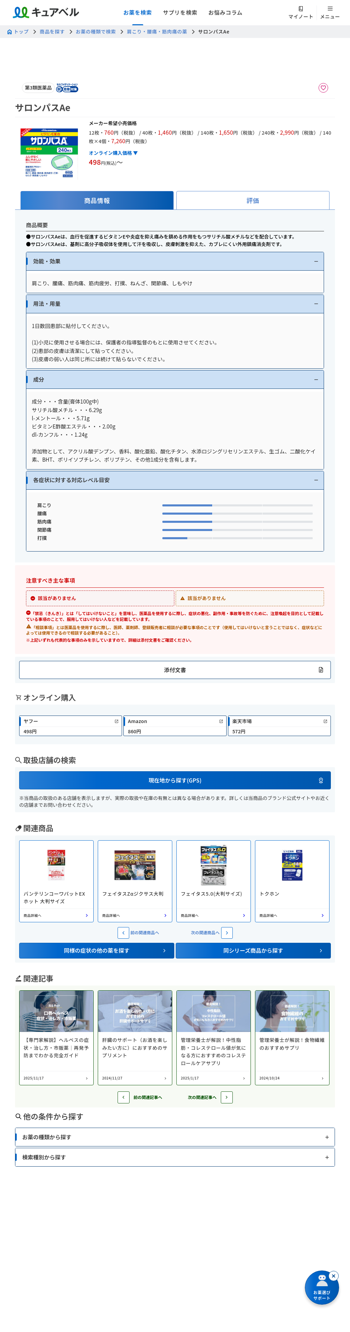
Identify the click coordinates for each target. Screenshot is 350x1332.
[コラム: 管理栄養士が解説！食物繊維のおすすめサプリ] (292, 1037)
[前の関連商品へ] (123, 933)
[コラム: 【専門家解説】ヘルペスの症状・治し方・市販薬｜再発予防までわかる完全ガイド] (56, 1037)
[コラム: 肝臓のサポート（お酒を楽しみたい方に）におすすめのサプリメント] (135, 1037)
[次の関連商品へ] (227, 933)
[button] (175, 261)
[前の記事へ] (124, 1097)
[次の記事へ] (227, 1097)
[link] (70, 726)
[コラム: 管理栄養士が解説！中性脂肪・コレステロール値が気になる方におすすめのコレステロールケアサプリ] (213, 1037)
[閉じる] (333, 1276)
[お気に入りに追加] (323, 88)
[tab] (97, 200)
